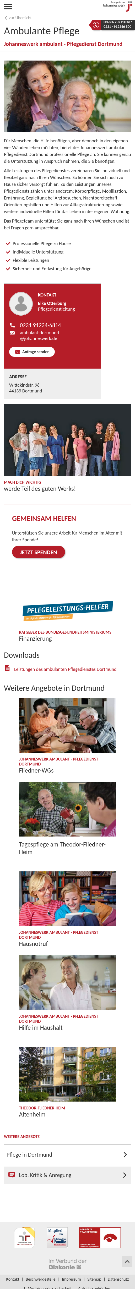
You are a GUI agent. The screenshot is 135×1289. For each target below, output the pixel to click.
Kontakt (12, 1279)
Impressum (71, 1279)
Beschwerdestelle (41, 1279)
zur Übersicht (18, 17)
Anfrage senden (35, 351)
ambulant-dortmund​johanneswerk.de (39, 335)
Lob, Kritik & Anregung (39, 1175)
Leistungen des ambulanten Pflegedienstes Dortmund (65, 669)
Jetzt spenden (38, 552)
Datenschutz (118, 1279)
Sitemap (94, 1279)
